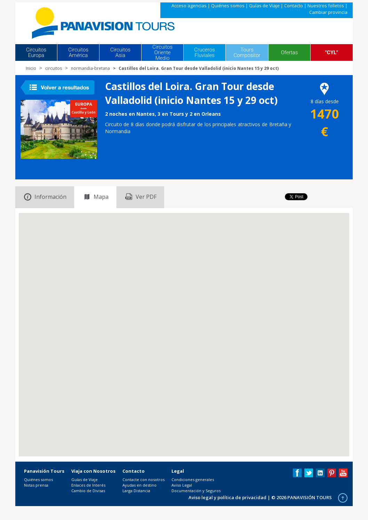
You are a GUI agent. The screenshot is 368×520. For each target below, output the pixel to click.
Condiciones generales (192, 479)
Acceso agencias (189, 5)
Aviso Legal (181, 485)
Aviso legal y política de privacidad (227, 497)
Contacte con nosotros (143, 479)
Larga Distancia (136, 490)
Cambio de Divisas (88, 490)
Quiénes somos (228, 5)
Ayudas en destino (139, 485)
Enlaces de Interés (88, 485)
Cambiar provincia (328, 12)
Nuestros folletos (325, 5)
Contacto (293, 5)
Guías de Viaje (264, 5)
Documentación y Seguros (196, 490)
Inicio (31, 68)
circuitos (53, 68)
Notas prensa (36, 485)
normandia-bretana (90, 68)
